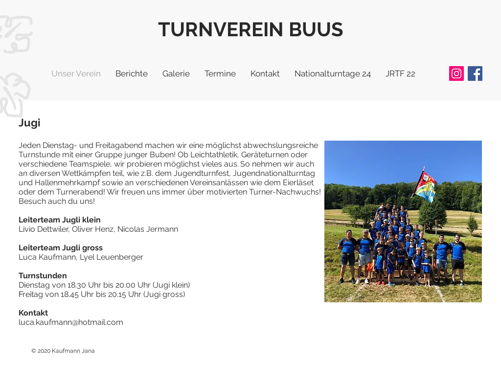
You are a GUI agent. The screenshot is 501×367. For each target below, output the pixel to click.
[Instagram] (456, 73)
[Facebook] (475, 73)
